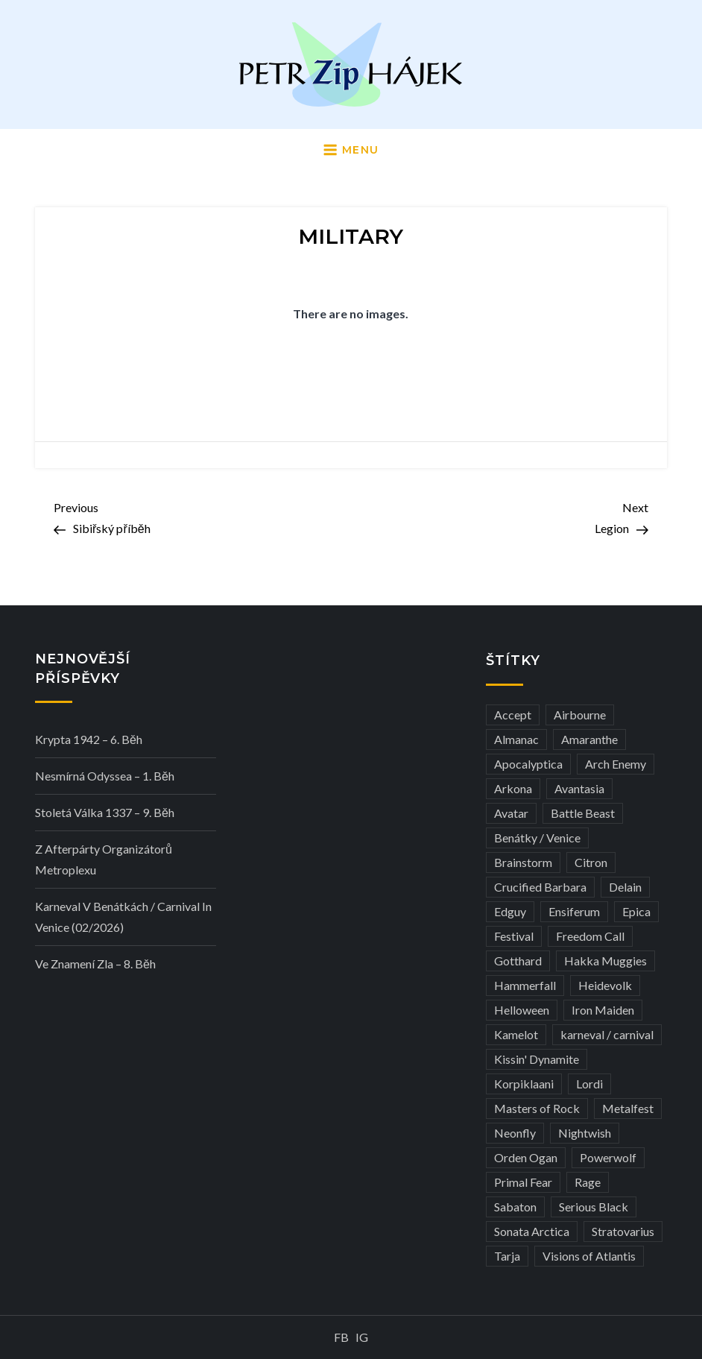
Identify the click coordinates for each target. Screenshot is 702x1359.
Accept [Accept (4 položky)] (512, 714)
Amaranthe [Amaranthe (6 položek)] (589, 739)
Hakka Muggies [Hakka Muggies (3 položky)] (605, 960)
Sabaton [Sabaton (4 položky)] (515, 1206)
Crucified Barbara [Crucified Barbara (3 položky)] (540, 887)
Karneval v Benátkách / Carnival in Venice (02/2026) (123, 916)
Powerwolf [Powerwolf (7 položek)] (608, 1157)
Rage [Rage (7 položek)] (588, 1182)
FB (341, 1337)
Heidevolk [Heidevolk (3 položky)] (605, 985)
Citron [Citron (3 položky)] (591, 862)
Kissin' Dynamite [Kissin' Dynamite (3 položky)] (536, 1059)
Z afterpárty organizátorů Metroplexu (103, 859)
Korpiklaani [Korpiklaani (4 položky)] (524, 1083)
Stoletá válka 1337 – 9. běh (104, 812)
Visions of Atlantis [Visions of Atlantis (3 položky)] (589, 1256)
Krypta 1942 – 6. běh (88, 739)
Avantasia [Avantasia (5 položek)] (579, 788)
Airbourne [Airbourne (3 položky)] (580, 714)
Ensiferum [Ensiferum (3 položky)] (574, 911)
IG (361, 1337)
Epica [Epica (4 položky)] (636, 911)
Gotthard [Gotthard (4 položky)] (518, 960)
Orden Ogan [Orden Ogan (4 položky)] (525, 1157)
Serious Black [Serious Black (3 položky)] (593, 1206)
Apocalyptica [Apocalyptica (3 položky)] (528, 764)
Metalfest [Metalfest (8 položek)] (628, 1108)
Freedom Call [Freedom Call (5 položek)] (590, 936)
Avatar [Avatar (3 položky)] (511, 813)
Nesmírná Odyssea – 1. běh (104, 776)
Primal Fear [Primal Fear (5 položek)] (523, 1182)
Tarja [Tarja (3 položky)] (507, 1256)
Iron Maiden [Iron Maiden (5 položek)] (603, 1010)
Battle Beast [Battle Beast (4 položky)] (583, 813)
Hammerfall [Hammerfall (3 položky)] (525, 985)
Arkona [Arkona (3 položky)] (513, 788)
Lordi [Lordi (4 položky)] (589, 1083)
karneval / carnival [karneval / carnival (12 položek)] (607, 1034)
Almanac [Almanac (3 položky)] (516, 739)
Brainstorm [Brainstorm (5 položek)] (523, 862)
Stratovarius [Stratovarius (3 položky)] (623, 1231)
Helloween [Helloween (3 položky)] (521, 1010)
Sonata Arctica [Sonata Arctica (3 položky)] (531, 1231)
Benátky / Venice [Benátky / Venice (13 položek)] (537, 837)
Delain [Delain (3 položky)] (625, 887)
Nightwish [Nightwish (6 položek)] (584, 1133)
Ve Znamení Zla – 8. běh (95, 963)
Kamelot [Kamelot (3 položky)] (516, 1034)
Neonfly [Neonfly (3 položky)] (515, 1133)
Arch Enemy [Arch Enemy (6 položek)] (615, 764)
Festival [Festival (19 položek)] (514, 936)
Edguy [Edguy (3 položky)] (510, 911)
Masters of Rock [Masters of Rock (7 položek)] (537, 1108)
